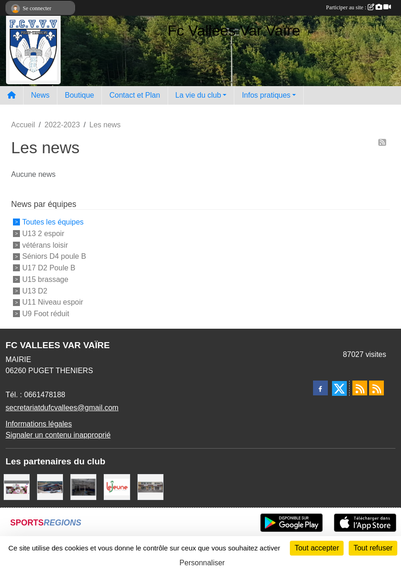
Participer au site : (358, 7)
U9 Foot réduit (45, 314)
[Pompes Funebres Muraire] (150, 486)
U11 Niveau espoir (52, 302)
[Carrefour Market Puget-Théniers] (50, 486)
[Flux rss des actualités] (359, 388)
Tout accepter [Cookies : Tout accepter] (316, 548)
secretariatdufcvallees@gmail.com (62, 408)
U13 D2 (34, 290)
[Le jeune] (117, 486)
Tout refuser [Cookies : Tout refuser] (372, 548)
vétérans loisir (45, 245)
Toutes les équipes (53, 222)
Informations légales (39, 424)
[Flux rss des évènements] (376, 388)
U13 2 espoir (43, 234)
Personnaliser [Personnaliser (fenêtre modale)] (202, 563)
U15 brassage (45, 279)
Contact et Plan (134, 95)
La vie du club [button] (198, 95)
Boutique (79, 95)
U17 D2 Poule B (48, 268)
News (40, 95)
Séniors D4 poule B (54, 256)
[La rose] (17, 486)
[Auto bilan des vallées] (83, 486)
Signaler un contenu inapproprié (58, 435)
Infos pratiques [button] (266, 95)
